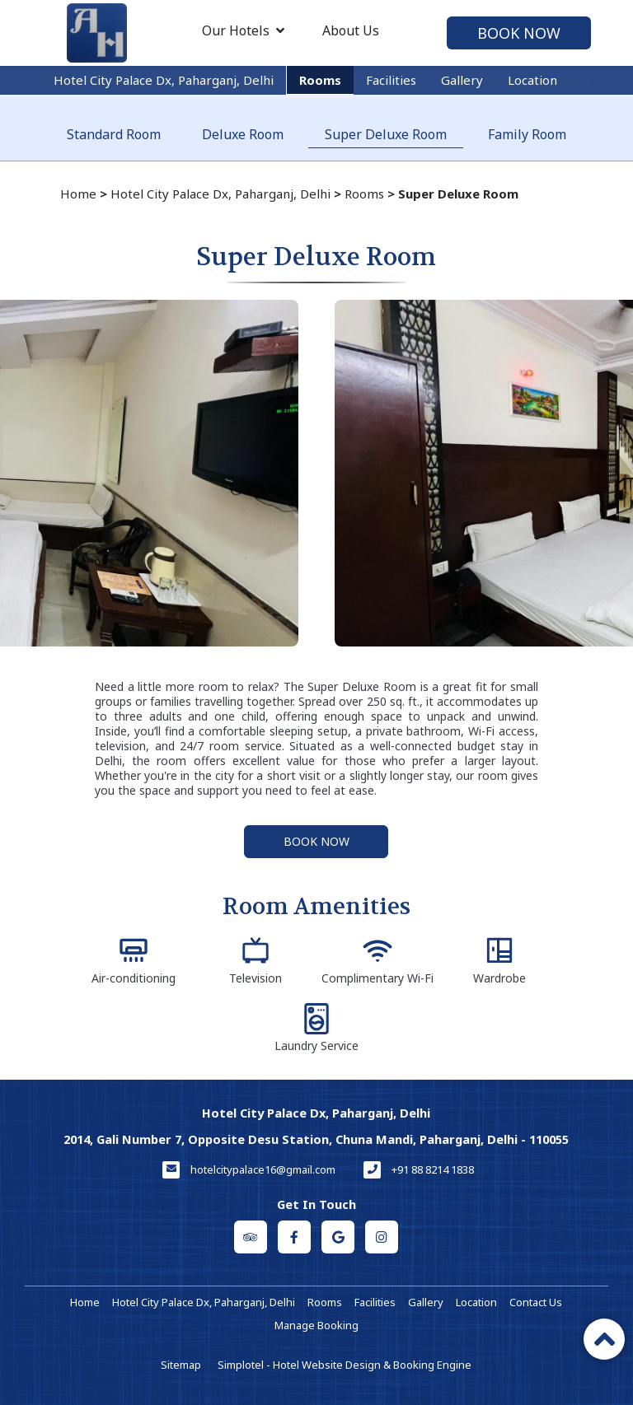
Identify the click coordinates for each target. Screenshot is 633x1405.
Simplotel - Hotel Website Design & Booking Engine (344, 1364)
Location (532, 80)
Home (78, 193)
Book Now (518, 33)
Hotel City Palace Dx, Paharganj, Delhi (164, 80)
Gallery (462, 80)
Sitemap (181, 1364)
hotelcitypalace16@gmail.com (262, 1169)
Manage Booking (316, 1325)
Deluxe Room (243, 134)
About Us (350, 30)
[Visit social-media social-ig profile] (381, 1237)
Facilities (391, 80)
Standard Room (114, 134)
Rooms (320, 80)
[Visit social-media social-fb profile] (294, 1237)
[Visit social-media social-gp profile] (337, 1237)
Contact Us (535, 1302)
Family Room (527, 134)
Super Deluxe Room (386, 134)
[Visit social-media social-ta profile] (250, 1237)
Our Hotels (243, 30)
